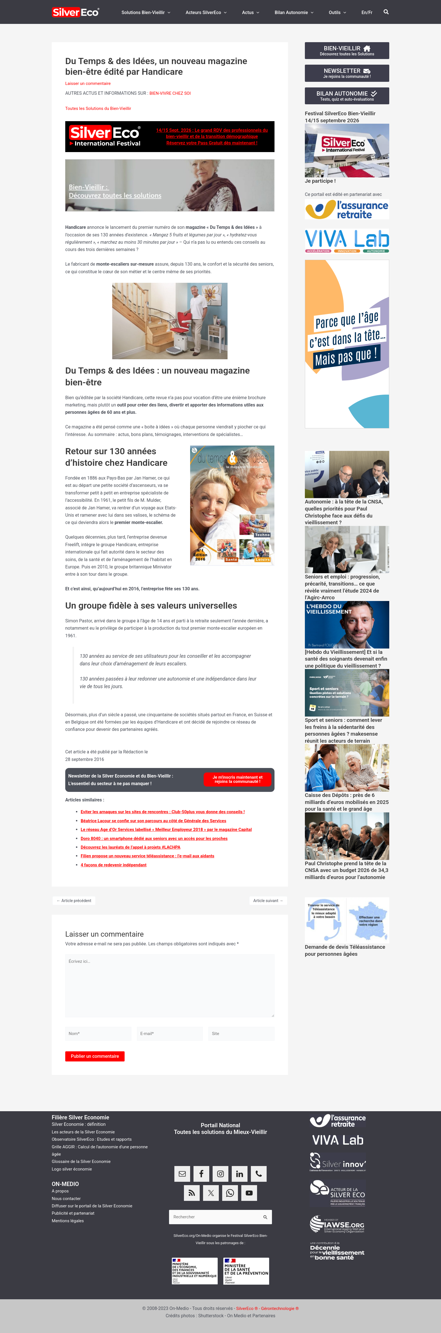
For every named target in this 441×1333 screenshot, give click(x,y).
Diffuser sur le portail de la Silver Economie (95, 1205)
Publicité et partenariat (74, 1212)
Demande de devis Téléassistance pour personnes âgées (344, 971)
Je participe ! (321, 181)
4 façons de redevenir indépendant (116, 864)
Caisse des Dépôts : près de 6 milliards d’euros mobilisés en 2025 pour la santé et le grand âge (342, 810)
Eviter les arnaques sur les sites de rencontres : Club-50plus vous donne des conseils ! (168, 811)
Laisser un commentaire (89, 83)
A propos (61, 1190)
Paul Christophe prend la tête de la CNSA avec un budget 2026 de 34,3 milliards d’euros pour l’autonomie (346, 884)
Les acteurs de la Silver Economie (85, 1131)
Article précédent (74, 900)
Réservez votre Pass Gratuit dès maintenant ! (211, 142)
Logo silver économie (73, 1168)
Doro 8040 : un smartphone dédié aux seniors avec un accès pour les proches (159, 838)
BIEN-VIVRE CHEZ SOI (171, 93)
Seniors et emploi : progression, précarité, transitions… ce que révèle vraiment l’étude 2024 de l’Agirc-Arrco (345, 586)
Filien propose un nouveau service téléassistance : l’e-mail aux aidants (152, 855)
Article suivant (268, 900)
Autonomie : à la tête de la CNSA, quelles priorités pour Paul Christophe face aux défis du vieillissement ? (346, 512)
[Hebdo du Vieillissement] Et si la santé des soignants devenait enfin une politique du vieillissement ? (346, 661)
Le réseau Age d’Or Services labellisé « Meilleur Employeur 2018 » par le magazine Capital (172, 829)
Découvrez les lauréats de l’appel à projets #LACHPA (134, 846)
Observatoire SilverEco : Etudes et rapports (94, 1139)
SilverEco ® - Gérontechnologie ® (267, 1308)
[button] (386, 12)
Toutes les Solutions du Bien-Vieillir (100, 108)
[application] (180, 12)
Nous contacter (67, 1198)
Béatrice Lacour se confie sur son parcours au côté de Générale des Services (158, 820)
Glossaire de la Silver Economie (83, 1161)
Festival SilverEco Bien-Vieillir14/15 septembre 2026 (342, 118)
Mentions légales (69, 1220)
